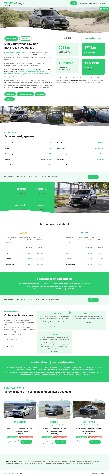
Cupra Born (40, 75)
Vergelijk (104, 9)
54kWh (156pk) (50, 425)
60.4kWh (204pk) (20, 425)
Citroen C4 (38, 71)
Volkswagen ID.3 (23, 71)
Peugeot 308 (17, 73)
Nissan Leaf (20, 77)
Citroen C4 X (46, 71)
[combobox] (14, 340)
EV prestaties (93, 3)
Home (73, 3)
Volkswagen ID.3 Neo (10, 77)
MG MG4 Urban (21, 75)
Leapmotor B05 (48, 75)
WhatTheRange (10, 473)
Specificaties (26, 442)
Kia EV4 (10, 73)
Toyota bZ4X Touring (27, 73)
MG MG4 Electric (31, 75)
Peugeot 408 (12, 75)
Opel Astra (36, 73)
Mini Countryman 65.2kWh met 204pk (17, 52)
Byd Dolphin (31, 71)
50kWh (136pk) (59, 425)
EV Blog (102, 3)
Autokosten (83, 3)
